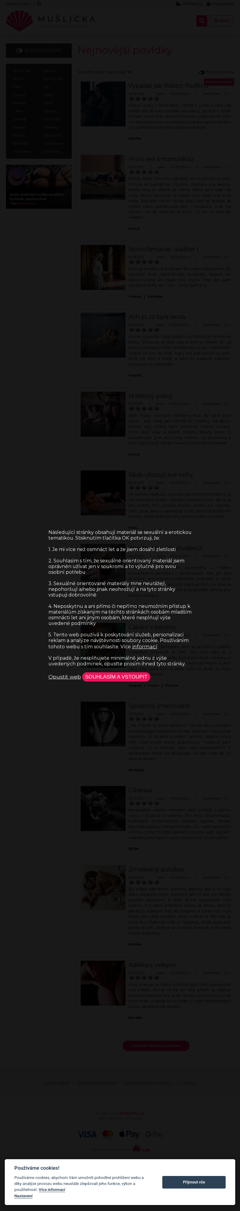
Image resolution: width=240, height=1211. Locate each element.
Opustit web (64, 676)
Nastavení (23, 1195)
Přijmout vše (194, 1182)
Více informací (52, 1189)
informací (144, 646)
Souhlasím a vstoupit (116, 677)
